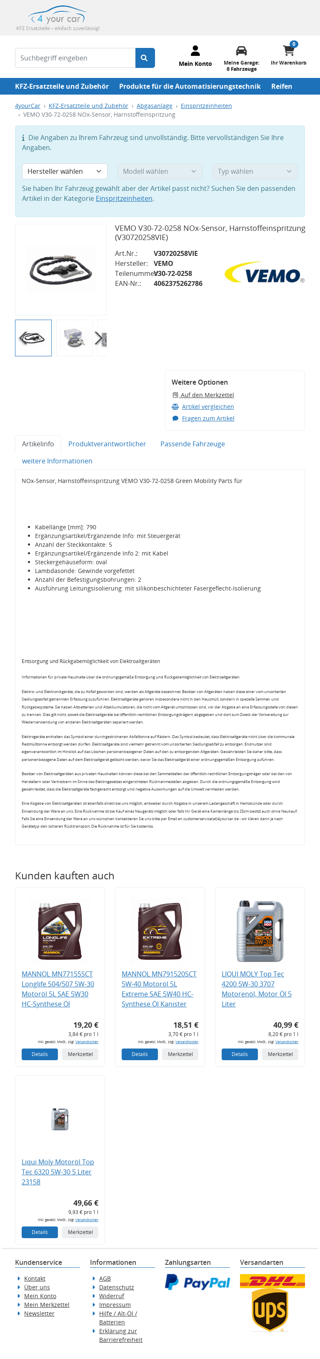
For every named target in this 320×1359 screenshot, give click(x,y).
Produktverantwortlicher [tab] (107, 443)
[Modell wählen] (160, 171)
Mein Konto (40, 1296)
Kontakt (34, 1278)
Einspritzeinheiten (206, 106)
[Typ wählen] (255, 171)
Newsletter (39, 1313)
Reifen (281, 86)
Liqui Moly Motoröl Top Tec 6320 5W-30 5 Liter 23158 (58, 1171)
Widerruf (111, 1296)
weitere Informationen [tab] (57, 461)
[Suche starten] (145, 58)
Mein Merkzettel (47, 1305)
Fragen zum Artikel (203, 418)
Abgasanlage (154, 106)
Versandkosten (86, 1041)
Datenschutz (116, 1287)
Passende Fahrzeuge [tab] (192, 443)
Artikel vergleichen (203, 406)
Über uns (37, 1287)
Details (40, 1054)
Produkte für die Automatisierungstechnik (190, 86)
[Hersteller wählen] (65, 171)
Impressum (115, 1305)
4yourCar (27, 106)
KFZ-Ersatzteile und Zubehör (62, 86)
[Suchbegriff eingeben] (75, 58)
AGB (105, 1278)
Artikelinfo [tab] (38, 443)
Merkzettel (80, 1054)
